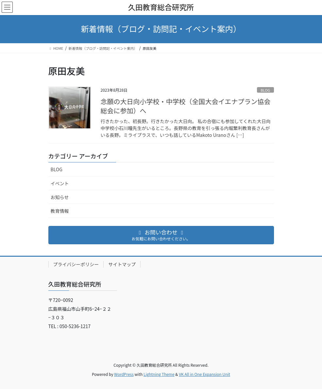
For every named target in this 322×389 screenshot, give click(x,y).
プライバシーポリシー (76, 264)
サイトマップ (122, 264)
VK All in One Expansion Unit (204, 374)
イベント (60, 183)
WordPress (124, 374)
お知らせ (60, 197)
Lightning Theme (159, 374)
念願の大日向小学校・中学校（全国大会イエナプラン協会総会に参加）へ (186, 106)
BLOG (265, 90)
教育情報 (60, 211)
